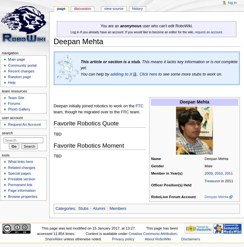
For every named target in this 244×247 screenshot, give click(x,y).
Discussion (82, 8)
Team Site (16, 98)
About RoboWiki (158, 239)
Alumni (99, 208)
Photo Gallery (19, 109)
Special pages (19, 173)
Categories (65, 208)
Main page (16, 59)
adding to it (121, 74)
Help (12, 82)
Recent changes (21, 71)
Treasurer (212, 181)
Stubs (83, 208)
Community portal (22, 65)
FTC (140, 106)
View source (113, 8)
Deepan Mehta (216, 197)
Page (61, 8)
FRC (125, 112)
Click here (148, 74)
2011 (229, 173)
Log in (232, 2)
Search (7, 133)
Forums (14, 103)
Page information (22, 190)
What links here (20, 162)
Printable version (21, 179)
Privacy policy (123, 239)
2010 (219, 173)
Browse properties (22, 196)
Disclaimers (190, 239)
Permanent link (20, 185)
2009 (209, 173)
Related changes (21, 168)
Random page (19, 77)
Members (118, 208)
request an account (208, 32)
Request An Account (24, 124)
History (137, 8)
